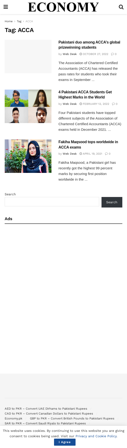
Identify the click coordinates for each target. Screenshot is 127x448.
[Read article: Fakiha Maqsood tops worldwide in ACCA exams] (28, 156)
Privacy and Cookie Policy (96, 436)
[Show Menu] (6, 7)
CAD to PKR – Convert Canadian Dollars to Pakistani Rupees (49, 413)
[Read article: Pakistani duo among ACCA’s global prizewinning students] (28, 56)
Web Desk (70, 54)
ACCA (29, 21)
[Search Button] (121, 7)
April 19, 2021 (91, 153)
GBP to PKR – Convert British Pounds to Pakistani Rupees (72, 418)
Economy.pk (13, 418)
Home (9, 21)
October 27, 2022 (94, 54)
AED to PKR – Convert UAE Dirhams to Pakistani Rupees (46, 408)
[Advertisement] (63, 261)
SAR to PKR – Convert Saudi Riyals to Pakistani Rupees (45, 423)
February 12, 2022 (94, 104)
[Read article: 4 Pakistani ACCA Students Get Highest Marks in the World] (28, 106)
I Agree (65, 442)
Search (10, 194)
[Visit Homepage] (63, 7)
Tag (19, 21)
